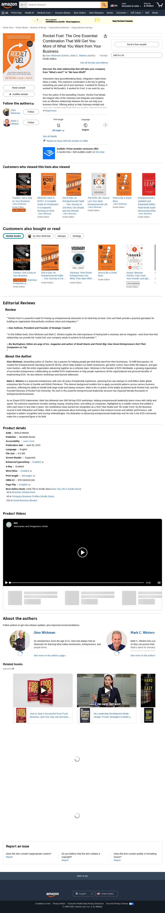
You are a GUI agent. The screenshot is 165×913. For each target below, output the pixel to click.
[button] (5, 13)
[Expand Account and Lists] (140, 6)
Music (155, 12)
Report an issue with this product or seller (65, 141)
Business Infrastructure (23, 492)
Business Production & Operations (25, 281)
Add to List (118, 55)
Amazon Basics (63, 12)
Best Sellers (80, 12)
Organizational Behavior (59, 27)
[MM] (16, 523)
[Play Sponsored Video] (43, 690)
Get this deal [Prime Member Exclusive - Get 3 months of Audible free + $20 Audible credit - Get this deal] (98, 152)
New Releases (96, 12)
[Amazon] (9, 5)
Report (9, 857)
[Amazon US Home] (52, 895)
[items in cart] (160, 5)
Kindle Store (8, 27)
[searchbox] (64, 5)
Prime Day (16, 12)
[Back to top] (82, 879)
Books (110, 12)
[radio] (13, 236)
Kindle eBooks (22, 27)
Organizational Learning (82, 27)
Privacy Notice (59, 904)
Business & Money (38, 27)
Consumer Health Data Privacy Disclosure (86, 904)
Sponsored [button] (9, 669)
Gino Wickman (53, 55)
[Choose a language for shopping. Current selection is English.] (81, 893)
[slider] (77, 582)
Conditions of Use (43, 904)
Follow (31, 111)
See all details (50, 136)
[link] (23, 199)
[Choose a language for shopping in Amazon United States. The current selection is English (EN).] (113, 5)
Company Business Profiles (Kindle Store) (33, 496)
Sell (147, 12)
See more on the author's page (49, 655)
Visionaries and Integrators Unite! (31, 526)
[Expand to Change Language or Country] (92, 894)
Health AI (29, 12)
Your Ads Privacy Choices (117, 904)
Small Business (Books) (25, 500)
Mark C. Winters (79, 55)
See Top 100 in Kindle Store (66, 489)
